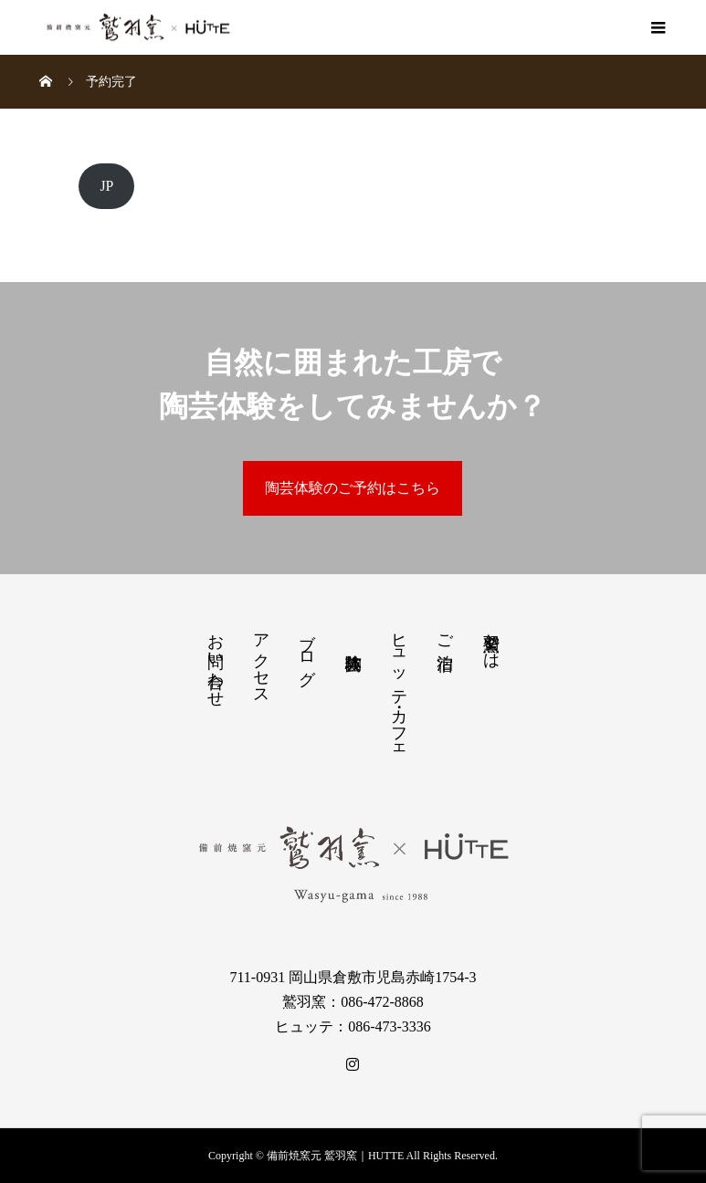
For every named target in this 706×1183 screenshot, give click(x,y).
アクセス (261, 660)
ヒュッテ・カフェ (399, 689)
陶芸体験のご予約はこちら (352, 488)
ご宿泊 (445, 633)
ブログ (307, 650)
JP (106, 186)
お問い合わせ (215, 661)
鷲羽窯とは (491, 642)
